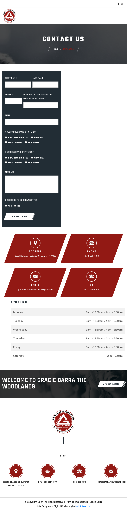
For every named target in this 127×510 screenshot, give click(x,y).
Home (55, 49)
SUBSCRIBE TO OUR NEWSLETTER (21, 200)
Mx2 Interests (82, 506)
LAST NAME (37, 78)
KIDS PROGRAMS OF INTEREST (19, 152)
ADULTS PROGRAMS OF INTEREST (21, 131)
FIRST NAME (11, 78)
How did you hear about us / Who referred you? (38, 96)
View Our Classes (111, 384)
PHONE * (9, 94)
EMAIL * (8, 115)
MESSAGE (9, 172)
